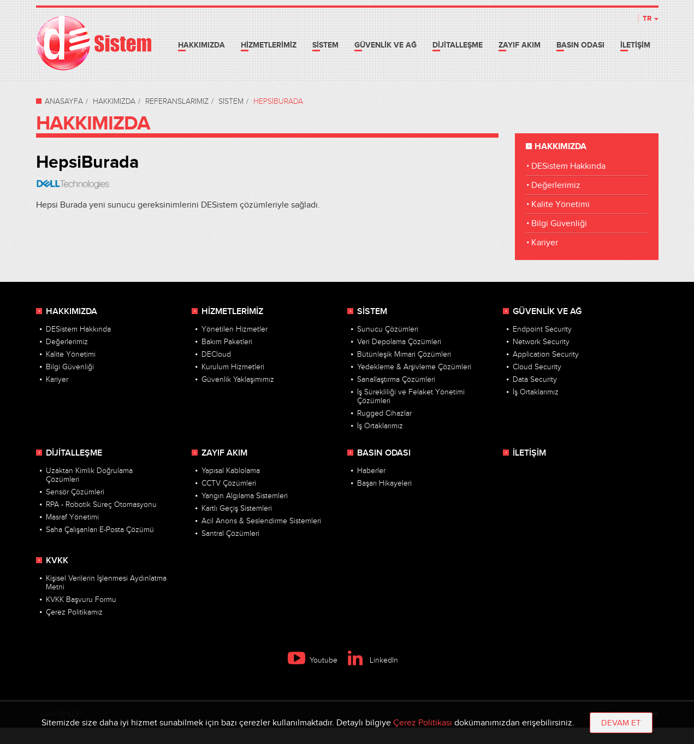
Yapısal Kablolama (230, 471)
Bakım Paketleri (226, 342)
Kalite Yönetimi (560, 204)
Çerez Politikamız (74, 612)
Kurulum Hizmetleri (232, 367)
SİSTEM (325, 45)
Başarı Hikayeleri (384, 483)
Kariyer (544, 243)
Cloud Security (537, 367)
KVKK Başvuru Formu (81, 599)
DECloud (216, 354)
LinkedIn (373, 660)
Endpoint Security (542, 329)
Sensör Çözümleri (75, 492)
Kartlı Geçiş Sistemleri (236, 508)
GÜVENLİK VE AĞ (385, 45)
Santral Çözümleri (230, 533)
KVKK (57, 561)
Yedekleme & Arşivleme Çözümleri (414, 367)
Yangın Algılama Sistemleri (244, 496)
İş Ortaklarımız (380, 426)
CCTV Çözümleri (228, 483)
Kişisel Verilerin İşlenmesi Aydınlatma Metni (106, 583)
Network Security (541, 342)
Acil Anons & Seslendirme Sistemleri (261, 521)
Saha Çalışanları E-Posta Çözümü (100, 529)
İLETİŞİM (635, 45)
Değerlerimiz (555, 185)
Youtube (312, 660)
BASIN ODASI (580, 45)
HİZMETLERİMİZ (268, 45)
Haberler (371, 471)
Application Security (546, 354)
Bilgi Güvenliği (559, 224)
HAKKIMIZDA (201, 45)
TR (651, 18)
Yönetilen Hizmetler (234, 329)
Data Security (535, 379)
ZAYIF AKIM (520, 45)
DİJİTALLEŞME (457, 45)
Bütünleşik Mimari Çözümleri (404, 354)
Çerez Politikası (422, 723)
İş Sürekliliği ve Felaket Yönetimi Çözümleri (411, 396)
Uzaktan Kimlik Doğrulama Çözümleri (89, 475)
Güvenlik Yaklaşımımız (237, 379)
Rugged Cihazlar (384, 413)
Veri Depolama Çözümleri (399, 342)
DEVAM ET (621, 723)
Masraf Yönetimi (72, 517)
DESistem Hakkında (568, 166)
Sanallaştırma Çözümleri (396, 379)
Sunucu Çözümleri (387, 329)
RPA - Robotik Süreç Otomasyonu (101, 504)
